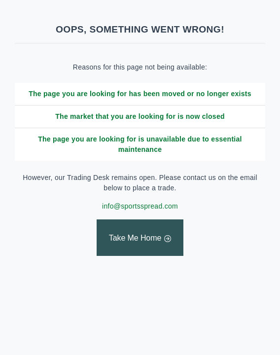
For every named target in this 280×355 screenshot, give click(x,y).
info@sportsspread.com (140, 206)
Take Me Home (135, 238)
